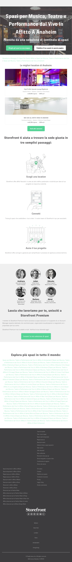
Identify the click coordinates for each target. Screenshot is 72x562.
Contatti (39, 471)
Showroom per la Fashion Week (11, 490)
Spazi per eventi (41, 442)
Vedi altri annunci (36, 129)
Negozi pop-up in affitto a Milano (11, 474)
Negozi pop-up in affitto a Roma (11, 476)
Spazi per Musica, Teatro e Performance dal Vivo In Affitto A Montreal (40, 394)
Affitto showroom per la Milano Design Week (14, 504)
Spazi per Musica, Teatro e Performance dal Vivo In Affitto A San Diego (37, 408)
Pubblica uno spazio (42, 474)
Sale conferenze (41, 453)
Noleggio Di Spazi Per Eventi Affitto (23, 58)
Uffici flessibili (40, 450)
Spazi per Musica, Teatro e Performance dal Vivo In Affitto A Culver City (40, 372)
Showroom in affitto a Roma (10, 487)
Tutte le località (41, 431)
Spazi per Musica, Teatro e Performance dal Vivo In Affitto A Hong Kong (40, 379)
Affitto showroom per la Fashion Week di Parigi (15, 495)
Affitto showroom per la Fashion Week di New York (16, 498)
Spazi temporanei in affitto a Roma (12, 471)
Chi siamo (39, 468)
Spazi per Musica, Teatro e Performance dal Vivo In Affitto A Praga (37, 401)
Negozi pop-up (41, 439)
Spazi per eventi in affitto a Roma (11, 482)
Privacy (39, 479)
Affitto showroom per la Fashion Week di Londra (15, 501)
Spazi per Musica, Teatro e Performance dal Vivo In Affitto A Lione (41, 387)
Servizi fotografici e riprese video (45, 458)
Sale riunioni (40, 447)
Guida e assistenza (42, 485)
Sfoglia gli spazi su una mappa (19, 48)
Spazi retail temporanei (43, 437)
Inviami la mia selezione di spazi (36, 336)
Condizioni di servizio (42, 476)
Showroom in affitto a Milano (10, 485)
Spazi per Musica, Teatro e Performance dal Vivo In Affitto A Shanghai (40, 416)
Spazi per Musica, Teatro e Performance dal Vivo (52, 58)
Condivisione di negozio (43, 461)
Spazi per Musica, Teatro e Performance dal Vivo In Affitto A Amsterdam (27, 360)
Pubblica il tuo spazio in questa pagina (50, 48)
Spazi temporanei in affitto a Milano (12, 468)
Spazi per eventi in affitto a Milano (11, 479)
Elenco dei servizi (41, 464)
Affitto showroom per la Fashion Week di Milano (15, 493)
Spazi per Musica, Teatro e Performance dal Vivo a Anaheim (24, 61)
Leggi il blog (40, 482)
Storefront (5, 58)
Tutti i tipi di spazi (41, 434)
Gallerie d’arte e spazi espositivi (45, 445)
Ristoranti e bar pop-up (43, 455)
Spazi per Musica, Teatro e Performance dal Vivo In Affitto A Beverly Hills (40, 365)
